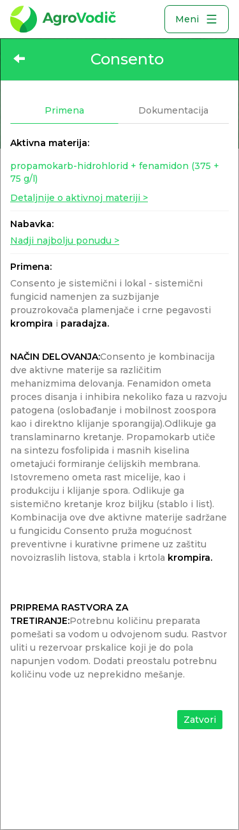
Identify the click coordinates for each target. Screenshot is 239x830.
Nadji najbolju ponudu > (64, 240)
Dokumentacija (173, 110)
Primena (64, 110)
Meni (196, 19)
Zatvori (200, 719)
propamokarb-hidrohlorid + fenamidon (114, 172)
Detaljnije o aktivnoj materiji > (79, 198)
